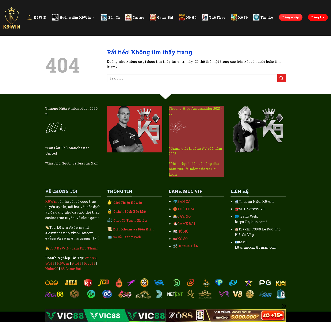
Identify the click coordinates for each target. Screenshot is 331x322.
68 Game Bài (71, 268)
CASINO (184, 216)
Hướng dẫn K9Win (73, 17)
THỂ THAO (186, 209)
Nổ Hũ (188, 17)
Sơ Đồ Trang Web (127, 237)
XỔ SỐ (182, 238)
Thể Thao (213, 17)
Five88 (89, 263)
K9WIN (36, 17)
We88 (49, 263)
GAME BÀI (186, 223)
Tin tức (263, 17)
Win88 (90, 258)
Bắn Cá (110, 17)
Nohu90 (51, 268)
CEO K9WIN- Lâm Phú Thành (74, 248)
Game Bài (161, 17)
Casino (134, 17)
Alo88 (76, 263)
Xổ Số (239, 17)
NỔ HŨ (183, 231)
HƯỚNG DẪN (188, 246)
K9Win (51, 201)
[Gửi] (281, 78)
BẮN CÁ (184, 201)
